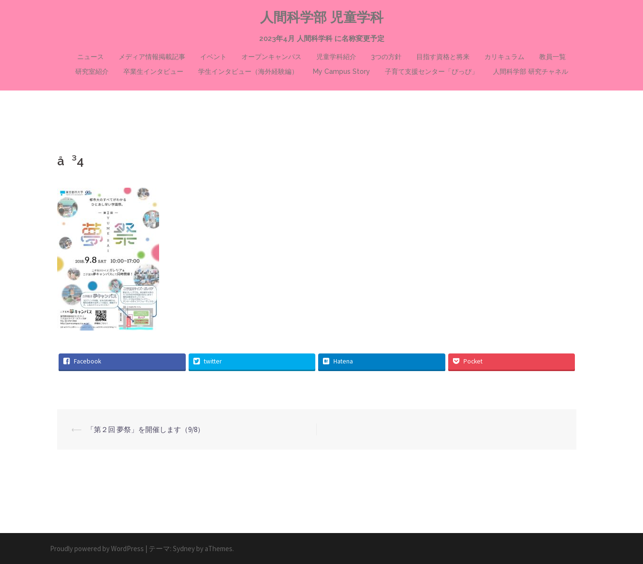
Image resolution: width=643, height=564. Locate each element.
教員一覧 (552, 56)
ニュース (90, 56)
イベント (213, 56)
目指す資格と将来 (443, 56)
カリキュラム (504, 56)
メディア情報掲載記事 (152, 56)
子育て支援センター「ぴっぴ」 (431, 71)
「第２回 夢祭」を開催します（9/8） (145, 429)
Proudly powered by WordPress (97, 548)
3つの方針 (386, 56)
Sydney (184, 548)
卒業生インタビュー (153, 71)
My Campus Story (341, 71)
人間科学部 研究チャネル (530, 71)
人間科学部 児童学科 (321, 17)
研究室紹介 (92, 71)
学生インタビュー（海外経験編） (248, 71)
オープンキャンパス (271, 56)
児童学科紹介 (336, 56)
